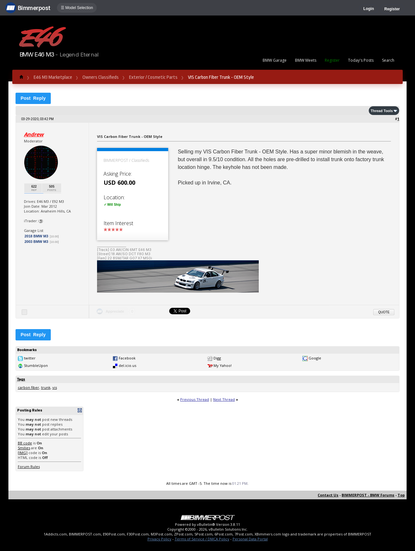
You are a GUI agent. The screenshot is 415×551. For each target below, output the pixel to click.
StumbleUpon (36, 365)
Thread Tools (382, 111)
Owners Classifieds (100, 77)
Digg (217, 358)
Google (315, 358)
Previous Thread (194, 399)
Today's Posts (361, 60)
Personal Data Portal (250, 538)
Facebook (127, 358)
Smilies (24, 447)
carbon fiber (28, 387)
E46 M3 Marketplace (53, 77)
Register (392, 9)
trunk (45, 387)
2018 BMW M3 (36, 236)
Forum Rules (29, 466)
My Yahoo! (222, 365)
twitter (30, 358)
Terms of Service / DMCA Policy (202, 538)
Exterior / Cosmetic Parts (153, 77)
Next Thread (224, 399)
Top (401, 495)
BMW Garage (275, 60)
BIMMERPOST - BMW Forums (368, 495)
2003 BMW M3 (36, 242)
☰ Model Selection (77, 7)
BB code (25, 443)
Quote (383, 312)
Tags (21, 379)
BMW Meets (305, 60)
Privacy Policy (159, 538)
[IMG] (22, 452)
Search (388, 60)
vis (54, 387)
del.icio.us (127, 365)
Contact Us (328, 495)
